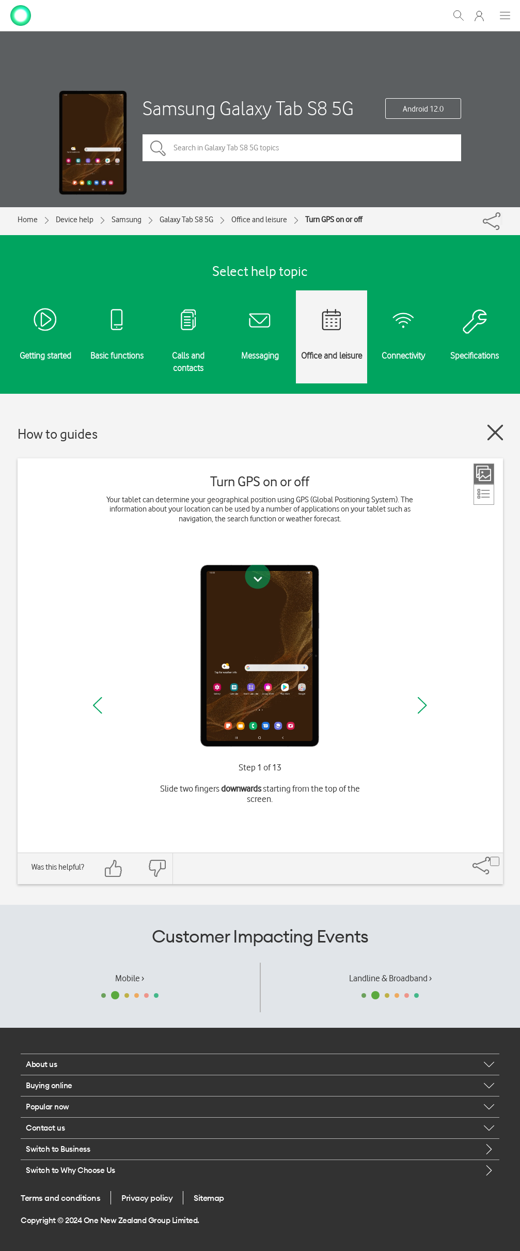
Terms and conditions (60, 1198)
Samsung (126, 219)
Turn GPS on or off (333, 219)
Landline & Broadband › (390, 978)
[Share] (501, 218)
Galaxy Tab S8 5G (186, 219)
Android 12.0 (423, 109)
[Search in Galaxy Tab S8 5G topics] (302, 147)
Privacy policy (146, 1198)
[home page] (20, 14)
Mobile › (129, 978)
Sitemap (209, 1198)
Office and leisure (259, 219)
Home (28, 219)
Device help (74, 219)
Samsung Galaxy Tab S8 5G (248, 108)
